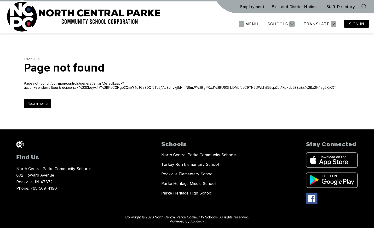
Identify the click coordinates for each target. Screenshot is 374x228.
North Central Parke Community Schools (198, 154)
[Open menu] (249, 24)
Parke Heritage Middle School (188, 183)
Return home (38, 103)
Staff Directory (340, 6)
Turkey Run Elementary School (190, 164)
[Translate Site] (319, 24)
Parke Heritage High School (186, 193)
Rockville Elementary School (187, 174)
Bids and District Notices (295, 6)
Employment (252, 6)
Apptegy (197, 221)
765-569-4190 (43, 188)
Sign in (356, 24)
